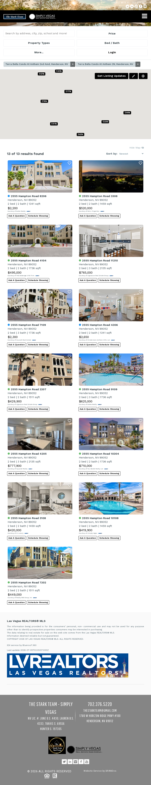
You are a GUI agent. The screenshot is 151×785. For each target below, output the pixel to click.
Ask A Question (16, 216)
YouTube (145, 6)
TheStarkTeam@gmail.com (100, 710)
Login (112, 52)
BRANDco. (111, 771)
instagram (136, 6)
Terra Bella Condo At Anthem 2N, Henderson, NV (109, 64)
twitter (127, 6)
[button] (105, 121)
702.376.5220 (139, 2)
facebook (140, 6)
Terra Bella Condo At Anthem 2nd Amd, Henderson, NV (40, 64)
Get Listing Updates (111, 75)
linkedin (132, 6)
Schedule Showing (38, 216)
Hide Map (136, 147)
